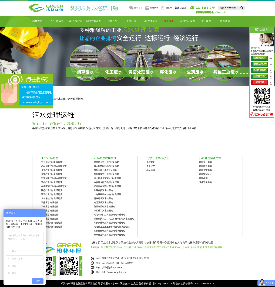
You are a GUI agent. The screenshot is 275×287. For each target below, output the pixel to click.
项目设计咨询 (205, 162)
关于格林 (206, 21)
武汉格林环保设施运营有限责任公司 (80, 283)
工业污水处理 (139, 247)
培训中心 (162, 242)
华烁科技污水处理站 (103, 190)
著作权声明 (145, 283)
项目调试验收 (205, 174)
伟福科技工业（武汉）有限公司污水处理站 (114, 218)
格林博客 (154, 8)
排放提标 (150, 170)
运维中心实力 (187, 21)
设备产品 (112, 21)
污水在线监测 (150, 21)
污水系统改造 (75, 21)
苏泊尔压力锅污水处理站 (105, 170)
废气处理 (131, 21)
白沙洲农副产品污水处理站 (106, 182)
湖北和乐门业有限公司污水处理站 (109, 214)
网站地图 (208, 242)
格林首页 (37, 21)
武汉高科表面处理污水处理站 (107, 186)
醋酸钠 (219, 247)
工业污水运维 (56, 21)
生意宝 (134, 283)
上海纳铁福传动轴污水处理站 (107, 194)
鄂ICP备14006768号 (164, 283)
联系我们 (225, 21)
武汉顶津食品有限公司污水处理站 (109, 222)
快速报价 (169, 21)
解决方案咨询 (93, 21)
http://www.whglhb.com (114, 272)
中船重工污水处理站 (103, 210)
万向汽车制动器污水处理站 (106, 166)
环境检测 (203, 178)
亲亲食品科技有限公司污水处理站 (109, 235)
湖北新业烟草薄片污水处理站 (107, 178)
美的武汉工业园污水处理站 (106, 174)
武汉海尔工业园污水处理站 (106, 162)
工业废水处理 (176, 247)
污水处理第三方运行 (158, 247)
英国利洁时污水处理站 (104, 206)
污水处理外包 (123, 247)
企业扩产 (150, 166)
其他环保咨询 (205, 182)
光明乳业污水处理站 (103, 202)
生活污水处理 (192, 247)
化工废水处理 (207, 247)
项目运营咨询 (205, 170)
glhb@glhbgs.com (112, 267)
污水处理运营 (108, 247)
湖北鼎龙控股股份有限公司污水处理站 (112, 226)
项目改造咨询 (205, 166)
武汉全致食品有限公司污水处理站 (109, 231)
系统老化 (150, 162)
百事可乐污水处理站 (103, 198)
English (183, 8)
